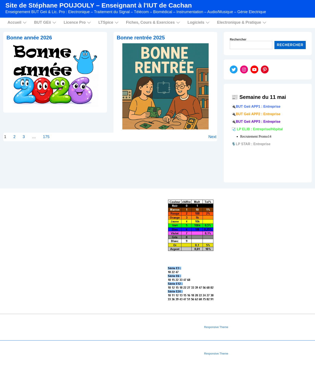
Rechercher (238, 39)
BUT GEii (45, 22)
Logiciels (199, 22)
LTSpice (109, 22)
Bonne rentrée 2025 (141, 37)
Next (212, 137)
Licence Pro (78, 22)
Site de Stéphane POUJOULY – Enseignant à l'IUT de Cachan (98, 5)
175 (46, 137)
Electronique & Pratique (242, 22)
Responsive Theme (216, 327)
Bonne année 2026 (29, 37)
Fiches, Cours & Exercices (153, 22)
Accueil (18, 22)
